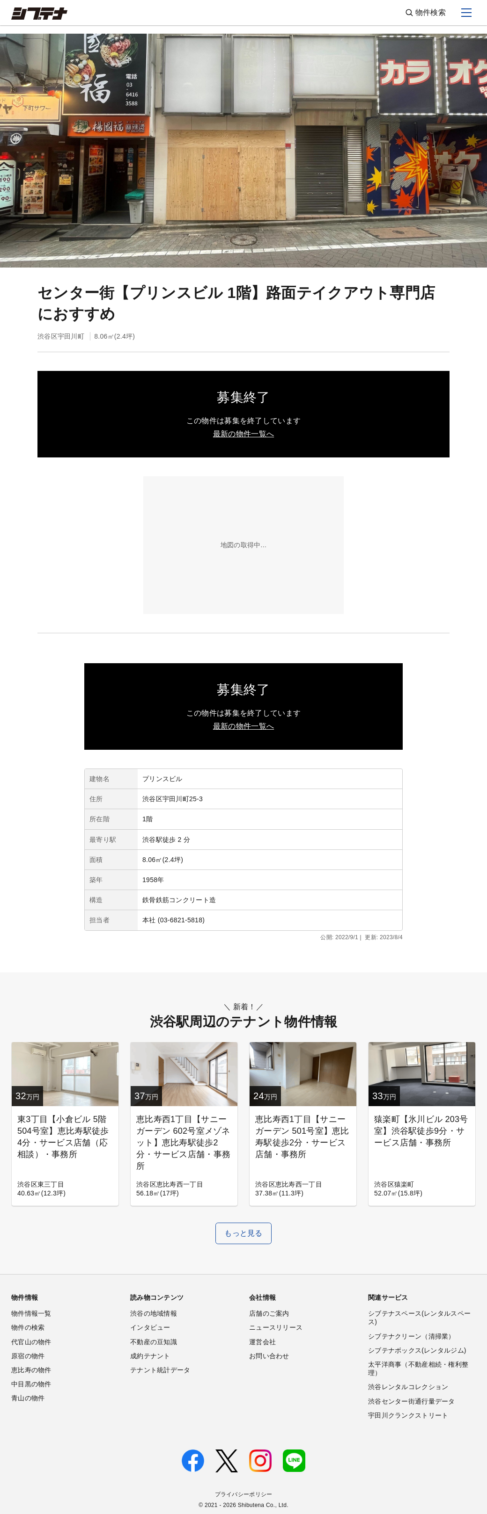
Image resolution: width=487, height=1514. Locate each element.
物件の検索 (27, 1327)
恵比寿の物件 (31, 1370)
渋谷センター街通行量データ (411, 1401)
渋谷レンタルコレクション (408, 1387)
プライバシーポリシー (244, 1494)
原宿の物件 (27, 1356)
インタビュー (150, 1327)
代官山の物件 (31, 1342)
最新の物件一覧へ (243, 434)
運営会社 (262, 1342)
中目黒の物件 (31, 1384)
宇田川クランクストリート (408, 1415)
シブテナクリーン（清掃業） (411, 1336)
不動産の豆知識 (153, 1342)
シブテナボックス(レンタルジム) (417, 1350)
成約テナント (150, 1356)
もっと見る (243, 1233)
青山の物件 (27, 1398)
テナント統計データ (160, 1370)
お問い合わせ (269, 1356)
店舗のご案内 (269, 1313)
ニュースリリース (276, 1327)
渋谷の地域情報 (153, 1313)
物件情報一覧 (31, 1313)
